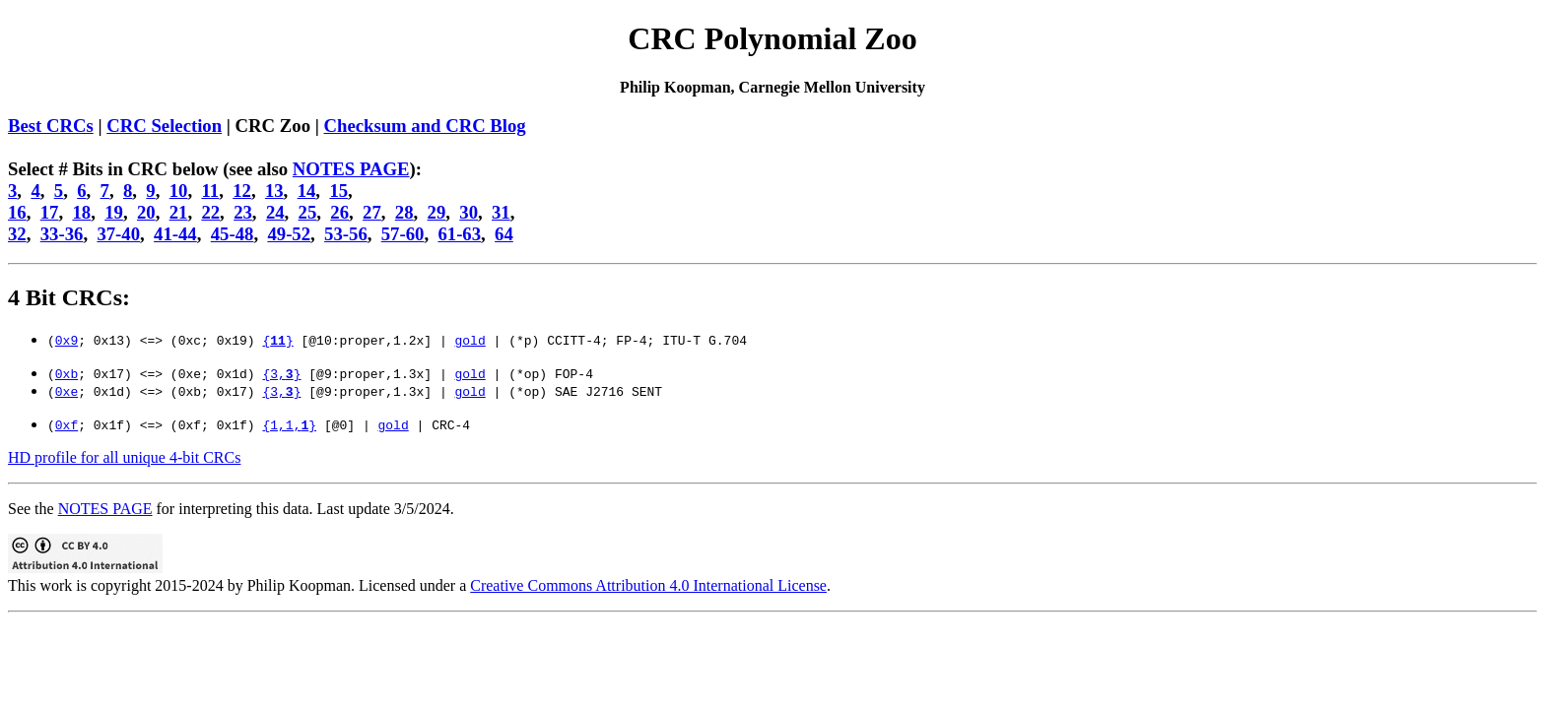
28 (404, 212)
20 (146, 212)
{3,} (281, 373)
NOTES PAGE (351, 169)
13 (274, 190)
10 (178, 190)
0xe (66, 391)
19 (113, 212)
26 (339, 212)
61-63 (459, 234)
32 (17, 234)
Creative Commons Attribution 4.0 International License (648, 585)
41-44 (175, 234)
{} (277, 340)
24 (275, 212)
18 (81, 212)
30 (468, 212)
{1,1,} (289, 424)
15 (338, 190)
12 (242, 190)
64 (504, 234)
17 (49, 212)
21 (178, 212)
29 (437, 212)
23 (243, 212)
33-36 (62, 234)
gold (469, 340)
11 (210, 190)
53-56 (346, 234)
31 (501, 212)
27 (372, 212)
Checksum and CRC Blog (424, 125)
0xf (66, 424)
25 (308, 212)
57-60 (403, 234)
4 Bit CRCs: (69, 297)
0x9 (66, 340)
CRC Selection (164, 125)
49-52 (288, 234)
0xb (66, 373)
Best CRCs (51, 125)
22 (210, 212)
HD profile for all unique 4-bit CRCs (124, 457)
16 (17, 212)
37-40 (118, 234)
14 (307, 190)
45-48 (232, 234)
